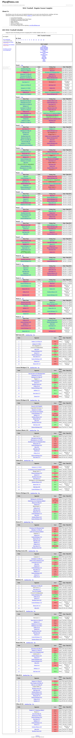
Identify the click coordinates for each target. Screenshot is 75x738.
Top (22, 65)
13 (41, 39)
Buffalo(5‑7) (52, 74)
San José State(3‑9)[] (26, 79)
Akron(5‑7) (25, 72)
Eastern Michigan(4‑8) (52, 94)
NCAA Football (7, 5)
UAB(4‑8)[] (26, 145)
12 (38, 39)
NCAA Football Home (7, 50)
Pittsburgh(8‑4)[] (26, 102)
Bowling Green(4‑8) (25, 68)
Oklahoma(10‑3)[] (25, 204)
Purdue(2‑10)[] (26, 85)
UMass (44, 60)
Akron (44, 53)
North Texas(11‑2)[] (52, 113)
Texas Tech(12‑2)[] (26, 104)
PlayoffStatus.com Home (7, 48)
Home (3, 5)
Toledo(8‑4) (52, 88)
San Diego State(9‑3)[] (52, 183)
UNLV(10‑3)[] (52, 153)
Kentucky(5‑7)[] (26, 88)
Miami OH (44, 58)
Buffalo (44, 55)
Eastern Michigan (44, 48)
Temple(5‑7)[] (52, 92)
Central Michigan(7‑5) (52, 79)
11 (36, 39)
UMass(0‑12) (26, 92)
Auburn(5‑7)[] (25, 120)
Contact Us (29, 15)
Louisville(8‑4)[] (26, 151)
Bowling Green (44, 54)
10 (33, 39)
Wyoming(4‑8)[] (52, 72)
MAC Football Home (6, 39)
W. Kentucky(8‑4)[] (52, 118)
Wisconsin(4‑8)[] (25, 76)
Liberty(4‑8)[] (52, 136)
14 (43, 39)
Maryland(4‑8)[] (25, 100)
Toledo (44, 51)
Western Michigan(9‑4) (52, 77)
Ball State (44, 46)
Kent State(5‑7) (25, 82)
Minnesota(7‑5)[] (25, 74)
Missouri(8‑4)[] (25, 189)
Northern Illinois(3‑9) (26, 90)
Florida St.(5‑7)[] (26, 160)
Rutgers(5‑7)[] (26, 70)
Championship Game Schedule (8, 42)
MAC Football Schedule (20, 5)
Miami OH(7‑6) (52, 76)
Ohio (44, 59)
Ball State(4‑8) (52, 85)
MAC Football (13, 5)
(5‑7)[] (26, 167)
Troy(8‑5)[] (52, 157)
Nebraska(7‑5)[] (25, 122)
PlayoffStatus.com (10, 2)
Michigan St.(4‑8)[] (26, 77)
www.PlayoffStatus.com (34, 25)
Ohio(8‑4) (52, 70)
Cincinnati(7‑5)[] (25, 107)
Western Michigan (44, 52)
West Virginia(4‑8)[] (52, 115)
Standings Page (29, 334)
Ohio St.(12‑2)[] (25, 139)
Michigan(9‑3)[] (25, 130)
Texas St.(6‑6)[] (25, 94)
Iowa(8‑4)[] (25, 141)
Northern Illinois (44, 49)
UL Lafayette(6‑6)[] (52, 159)
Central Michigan (44, 47)
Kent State (44, 57)
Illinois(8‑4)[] (26, 137)
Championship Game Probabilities (8, 44)
